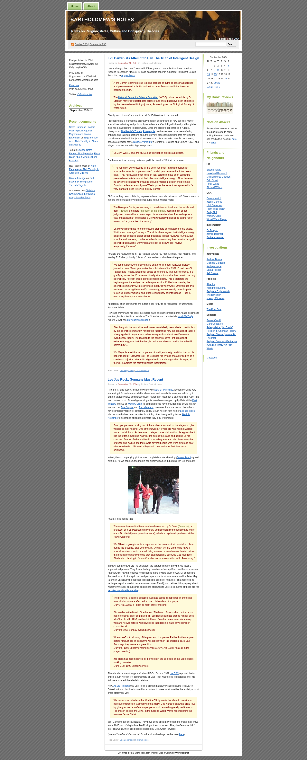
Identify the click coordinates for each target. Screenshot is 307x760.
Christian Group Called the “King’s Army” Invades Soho (82, 194)
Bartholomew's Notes (102, 19)
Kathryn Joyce (214, 266)
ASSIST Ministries (163, 389)
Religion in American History (221, 331)
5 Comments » (142, 740)
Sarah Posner (214, 270)
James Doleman (215, 234)
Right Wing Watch (216, 209)
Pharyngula (149, 131)
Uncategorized (127, 370)
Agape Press (128, 75)
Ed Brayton (212, 230)
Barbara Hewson (215, 237)
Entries (81, 44)
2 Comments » (142, 370)
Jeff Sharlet (212, 273)
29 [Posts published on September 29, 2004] (215, 83)
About (91, 6)
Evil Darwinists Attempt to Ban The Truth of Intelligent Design (153, 58)
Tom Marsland (146, 407)
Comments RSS (97, 44)
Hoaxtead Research (217, 173)
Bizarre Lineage (77, 178)
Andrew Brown (214, 259)
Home (75, 6)
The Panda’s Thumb (131, 131)
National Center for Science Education (138, 97)
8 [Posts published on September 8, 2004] (214, 70)
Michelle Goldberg (216, 262)
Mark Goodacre (215, 324)
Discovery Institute (143, 142)
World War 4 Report (217, 219)
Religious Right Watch (218, 291)
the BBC (174, 673)
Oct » (217, 87)
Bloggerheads (214, 169)
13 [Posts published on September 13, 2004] (208, 74)
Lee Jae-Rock (187, 411)
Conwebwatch (214, 198)
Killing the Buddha (216, 288)
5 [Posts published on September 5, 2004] (228, 65)
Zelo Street (212, 180)
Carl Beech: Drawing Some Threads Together (81, 182)
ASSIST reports (121, 686)
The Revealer (214, 295)
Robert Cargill (214, 320)
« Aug (210, 87)
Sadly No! (212, 212)
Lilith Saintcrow (214, 205)
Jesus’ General (214, 201)
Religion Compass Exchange (222, 341)
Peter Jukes (213, 183)
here (181, 734)
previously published (137, 320)
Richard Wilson (214, 187)
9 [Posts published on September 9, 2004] (218, 70)
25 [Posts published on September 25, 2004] (225, 78)
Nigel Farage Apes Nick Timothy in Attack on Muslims (83, 141)
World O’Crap (134, 403)
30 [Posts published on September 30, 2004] (218, 83)
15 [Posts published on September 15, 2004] (215, 74)
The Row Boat (214, 309)
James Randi (184, 457)
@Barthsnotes (84, 94)
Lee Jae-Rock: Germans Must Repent (135, 379)
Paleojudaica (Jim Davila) (220, 327)
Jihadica (211, 284)
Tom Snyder (127, 407)
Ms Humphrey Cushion (218, 176)
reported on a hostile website (123, 590)
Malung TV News (215, 298)
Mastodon (212, 357)
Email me (74, 85)
